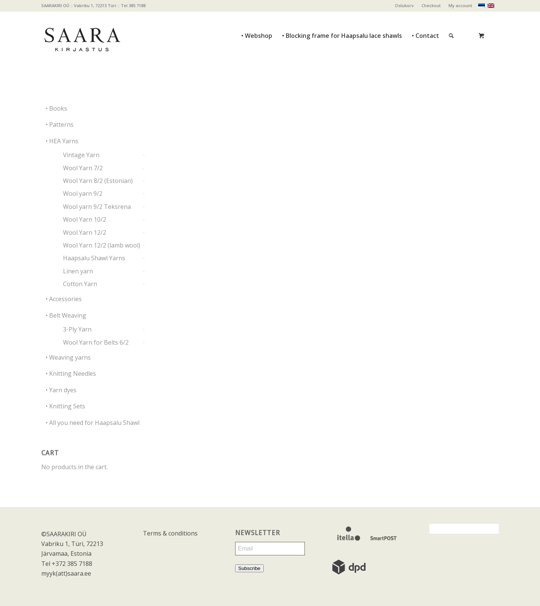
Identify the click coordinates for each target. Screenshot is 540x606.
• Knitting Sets (65, 406)
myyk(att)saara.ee (66, 573)
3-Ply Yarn (77, 329)
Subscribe (249, 568)
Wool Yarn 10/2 (84, 219)
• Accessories (64, 299)
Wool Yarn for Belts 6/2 (96, 342)
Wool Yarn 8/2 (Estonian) (98, 181)
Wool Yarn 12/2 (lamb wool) (101, 245)
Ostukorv (404, 5)
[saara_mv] (81, 35)
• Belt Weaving (66, 315)
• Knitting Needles (71, 373)
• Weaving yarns (68, 357)
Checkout (431, 5)
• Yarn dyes (61, 390)
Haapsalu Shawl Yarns (94, 258)
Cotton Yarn (80, 284)
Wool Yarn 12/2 (84, 232)
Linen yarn (78, 271)
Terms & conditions (170, 533)
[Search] (451, 19)
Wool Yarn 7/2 (83, 168)
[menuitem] (404, 6)
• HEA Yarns (62, 141)
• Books (56, 108)
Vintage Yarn (81, 155)
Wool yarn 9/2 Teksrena (97, 206)
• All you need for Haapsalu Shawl (93, 422)
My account (460, 5)
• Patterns (60, 124)
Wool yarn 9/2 (82, 193)
